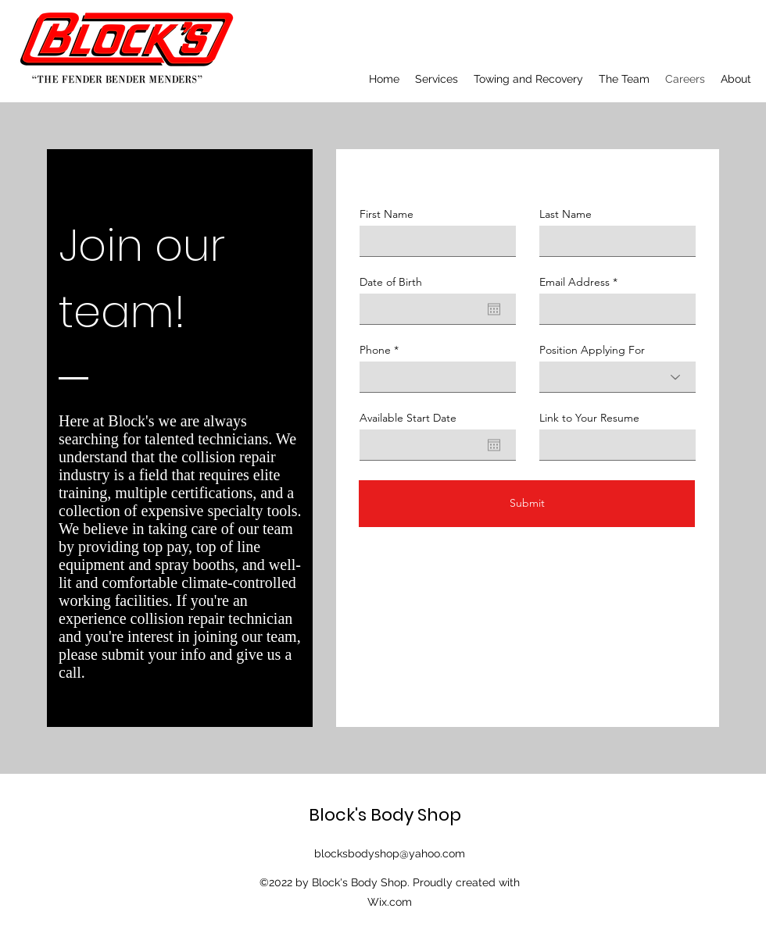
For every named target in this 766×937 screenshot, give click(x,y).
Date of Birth (391, 281)
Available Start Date (408, 417)
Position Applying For (592, 349)
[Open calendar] (494, 309)
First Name (386, 213)
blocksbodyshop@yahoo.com (389, 853)
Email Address (574, 281)
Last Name (565, 213)
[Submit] (527, 503)
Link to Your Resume (589, 417)
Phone (375, 349)
